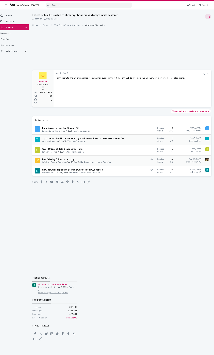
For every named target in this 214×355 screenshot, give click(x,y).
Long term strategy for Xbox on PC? (62, 128)
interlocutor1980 (145, 165)
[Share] (156, 73)
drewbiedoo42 (50, 181)
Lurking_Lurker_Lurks (53, 131)
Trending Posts (175, 161)
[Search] (87, 5)
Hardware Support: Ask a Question (86, 181)
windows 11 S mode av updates (186, 167)
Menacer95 (205, 200)
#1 (160, 73)
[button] (6, 5)
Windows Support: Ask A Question (187, 175)
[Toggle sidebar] (208, 16)
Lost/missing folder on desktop (60, 162)
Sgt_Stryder (49, 155)
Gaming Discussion (84, 131)
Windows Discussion (78, 144)
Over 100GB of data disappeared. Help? (64, 152)
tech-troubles (50, 144)
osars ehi (40, 19)
